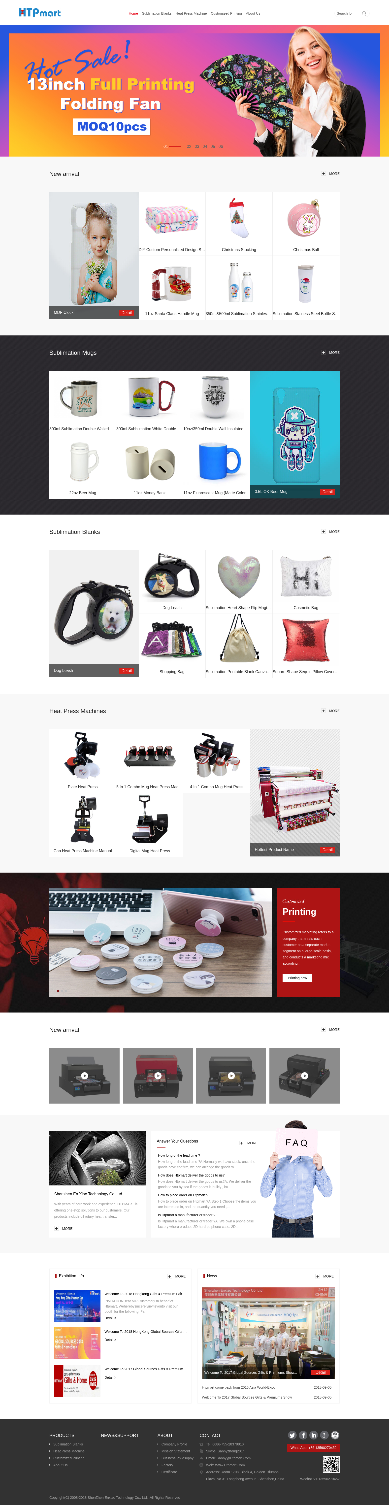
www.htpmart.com (229, 1465)
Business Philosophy (178, 1458)
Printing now (297, 978)
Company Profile (174, 1444)
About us (253, 13)
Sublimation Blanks (156, 13)
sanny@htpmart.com (233, 1458)
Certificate (169, 1472)
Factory (167, 1465)
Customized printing (226, 13)
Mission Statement (176, 1451)
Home (133, 13)
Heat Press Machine (191, 13)
